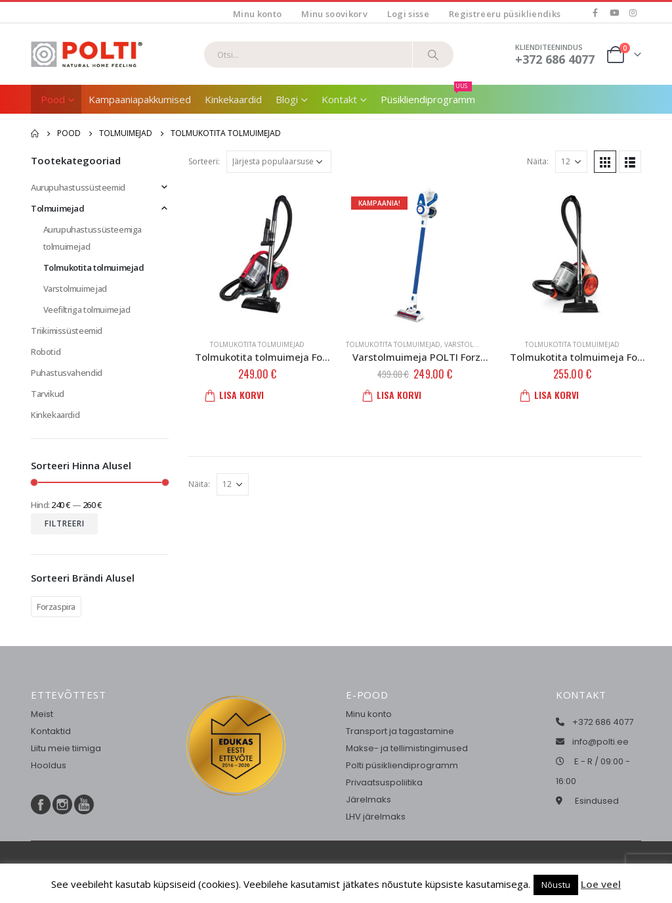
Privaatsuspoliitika (384, 782)
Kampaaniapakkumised (140, 99)
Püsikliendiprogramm (428, 95)
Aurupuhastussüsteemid (78, 187)
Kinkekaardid (233, 99)
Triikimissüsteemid (66, 330)
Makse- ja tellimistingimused (407, 748)
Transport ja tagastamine (400, 731)
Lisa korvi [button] (238, 395)
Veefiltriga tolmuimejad (87, 309)
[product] (257, 255)
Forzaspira (56, 607)
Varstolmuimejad (475, 344)
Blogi (287, 99)
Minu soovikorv (334, 14)
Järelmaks (368, 799)
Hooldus (48, 765)
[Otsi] (433, 54)
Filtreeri (65, 523)
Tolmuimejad (58, 208)
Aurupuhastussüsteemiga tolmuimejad (92, 237)
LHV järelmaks (376, 816)
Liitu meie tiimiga (66, 748)
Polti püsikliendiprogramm (402, 765)
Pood (53, 99)
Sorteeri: (204, 161)
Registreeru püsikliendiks (504, 14)
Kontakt (339, 99)
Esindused (597, 801)
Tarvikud (47, 394)
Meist (42, 714)
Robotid (45, 352)
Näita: (538, 161)
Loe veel (601, 884)
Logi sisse (408, 14)
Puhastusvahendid (66, 373)
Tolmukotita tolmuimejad (257, 344)
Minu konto (257, 14)
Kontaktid (51, 731)
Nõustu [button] (555, 885)
